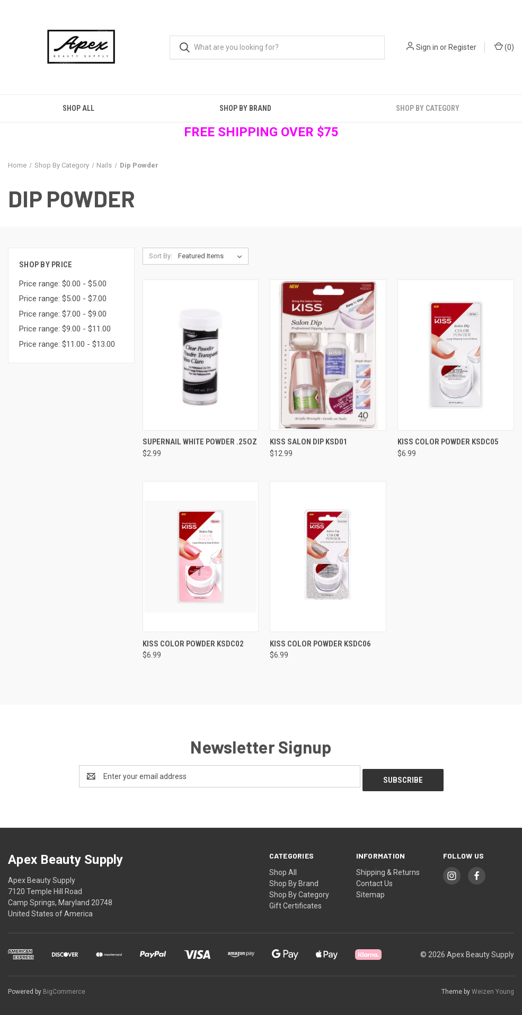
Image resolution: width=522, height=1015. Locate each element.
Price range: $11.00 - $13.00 (67, 344)
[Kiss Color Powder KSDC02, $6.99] (201, 556)
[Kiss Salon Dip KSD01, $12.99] (328, 355)
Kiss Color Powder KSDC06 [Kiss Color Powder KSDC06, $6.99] (320, 644)
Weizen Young (493, 988)
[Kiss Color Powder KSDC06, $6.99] (328, 556)
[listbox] (212, 256)
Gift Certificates (295, 902)
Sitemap (370, 891)
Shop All (78, 108)
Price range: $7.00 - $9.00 (63, 314)
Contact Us (374, 880)
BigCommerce (64, 988)
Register (462, 47)
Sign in (427, 47)
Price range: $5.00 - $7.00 (63, 298)
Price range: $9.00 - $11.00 (65, 329)
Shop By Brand (245, 108)
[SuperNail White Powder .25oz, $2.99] (201, 355)
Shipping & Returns (388, 868)
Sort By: (160, 256)
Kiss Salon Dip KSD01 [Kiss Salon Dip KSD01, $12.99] (309, 442)
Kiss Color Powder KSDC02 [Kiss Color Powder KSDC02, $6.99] (193, 644)
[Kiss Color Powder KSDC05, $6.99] (456, 355)
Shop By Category (299, 891)
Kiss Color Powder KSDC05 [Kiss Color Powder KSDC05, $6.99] (448, 442)
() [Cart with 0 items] (504, 46)
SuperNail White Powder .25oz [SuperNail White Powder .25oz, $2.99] (200, 442)
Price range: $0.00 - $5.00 (63, 283)
